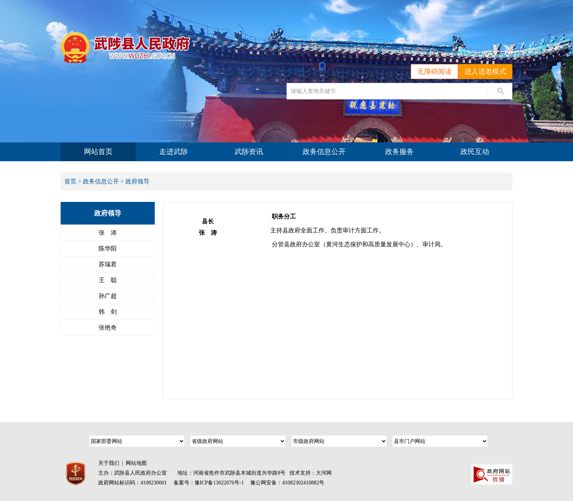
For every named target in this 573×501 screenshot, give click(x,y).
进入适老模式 (485, 71)
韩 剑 (108, 312)
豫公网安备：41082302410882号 (287, 483)
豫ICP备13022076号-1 (219, 483)
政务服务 (399, 152)
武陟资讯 (249, 152)
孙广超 (108, 296)
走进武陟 (173, 152)
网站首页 (98, 152)
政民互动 (474, 152)
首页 (70, 181)
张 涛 (108, 232)
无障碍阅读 (434, 71)
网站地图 (136, 463)
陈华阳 (108, 248)
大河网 (324, 473)
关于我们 (108, 463)
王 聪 (108, 280)
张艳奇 (108, 327)
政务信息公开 (324, 152)
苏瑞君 (108, 264)
